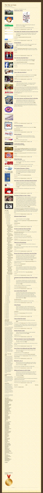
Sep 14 (8, 282)
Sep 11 (8, 285)
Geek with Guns (7, 413)
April (7, 299)
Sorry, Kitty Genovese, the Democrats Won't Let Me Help (26, 98)
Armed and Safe (7, 401)
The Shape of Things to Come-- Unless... (22, 195)
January (7, 302)
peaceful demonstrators (20, 376)
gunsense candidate (17, 149)
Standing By (6, 447)
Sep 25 (8, 222)
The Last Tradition (7, 422)
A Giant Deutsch (9, 228)
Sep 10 (8, 286)
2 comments (28, 40)
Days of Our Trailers (7, 408)
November (7, 215)
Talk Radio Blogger (7, 448)
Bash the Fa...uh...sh (18, 360)
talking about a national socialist (22, 48)
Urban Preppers (9, 261)
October (7, 216)
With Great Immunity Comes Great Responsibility (9, 267)
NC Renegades (6, 430)
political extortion (25, 355)
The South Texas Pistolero (8, 451)
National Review (22, 263)
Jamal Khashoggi (31, 63)
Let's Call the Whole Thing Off (20, 290)
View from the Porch (7, 455)
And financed (16, 311)
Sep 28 (8, 220)
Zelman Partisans (7, 460)
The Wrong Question (9, 237)
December (7, 214)
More (19, 35)
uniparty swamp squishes (31, 354)
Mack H (16, 52)
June (7, 297)
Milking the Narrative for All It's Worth (22, 370)
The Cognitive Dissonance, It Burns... (9, 242)
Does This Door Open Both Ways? (21, 57)
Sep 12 (8, 284)
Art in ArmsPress (7, 402)
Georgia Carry (6, 414)
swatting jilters (24, 220)
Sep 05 (8, 290)
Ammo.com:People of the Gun (8, 400)
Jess (15, 249)
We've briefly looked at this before (19, 231)
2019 (6, 303)
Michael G (16, 38)
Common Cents (7, 406)
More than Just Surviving (8, 428)
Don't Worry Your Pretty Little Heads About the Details (25, 180)
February (7, 301)
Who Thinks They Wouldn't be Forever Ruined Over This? (10, 226)
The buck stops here (17, 223)
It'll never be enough (17, 130)
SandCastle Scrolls (7, 441)
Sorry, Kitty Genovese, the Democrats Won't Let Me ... (10, 235)
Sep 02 (8, 293)
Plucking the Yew (7, 435)
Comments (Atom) (21, 386)
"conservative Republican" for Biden (21, 62)
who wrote (20, 265)
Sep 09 (8, 287)
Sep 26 (8, 221)
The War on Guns (10, 5)
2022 (6, 211)
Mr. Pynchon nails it (17, 128)
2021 (6, 212)
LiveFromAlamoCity (7, 423)
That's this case (16, 164)
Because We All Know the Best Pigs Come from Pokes (10, 255)
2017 (6, 305)
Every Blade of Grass (7, 410)
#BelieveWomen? (9, 238)
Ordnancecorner (7, 434)
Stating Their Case (9, 240)
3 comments (28, 336)
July (7, 296)
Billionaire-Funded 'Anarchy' (20, 216)
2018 (6, 304)
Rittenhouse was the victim (22, 286)
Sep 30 (8, 218)
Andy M (16, 155)
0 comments (28, 55)
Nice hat (15, 146)
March (7, 300)
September (7, 217)
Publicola (6, 437)
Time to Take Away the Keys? (20, 72)
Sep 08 (8, 288)
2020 (6, 213)
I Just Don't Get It (9, 233)
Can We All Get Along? (10, 239)
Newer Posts (16, 384)
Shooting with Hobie (7, 443)
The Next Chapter (7, 449)
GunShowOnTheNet (7, 417)
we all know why (26, 352)
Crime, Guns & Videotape (8, 407)
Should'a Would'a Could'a (19, 330)
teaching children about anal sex (32, 220)
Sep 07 (8, 289)
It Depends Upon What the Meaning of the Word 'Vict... (10, 258)
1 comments (28, 29)
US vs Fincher (6, 454)
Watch (20, 162)
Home (26, 384)
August (7, 295)
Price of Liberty (7, 436)
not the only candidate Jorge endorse (22, 148)
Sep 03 (8, 292)
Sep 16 (8, 280)
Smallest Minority (7, 446)
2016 (6, 306)
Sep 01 (8, 294)
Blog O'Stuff (6, 403)
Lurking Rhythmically (7, 424)
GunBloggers (6, 415)
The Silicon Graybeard (7, 450)
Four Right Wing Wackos (8, 411)
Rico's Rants (6, 440)
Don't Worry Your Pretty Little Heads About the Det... (10, 245)
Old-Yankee (6, 433)
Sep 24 (8, 223)
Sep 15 (8, 281)
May (7, 298)
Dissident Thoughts (7, 409)
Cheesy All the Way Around (20, 318)
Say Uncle (6, 442)
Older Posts (36, 384)
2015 (6, 307)
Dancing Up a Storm (9, 224)
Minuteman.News (7, 427)
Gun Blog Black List (7, 416)
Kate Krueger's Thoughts (8, 421)
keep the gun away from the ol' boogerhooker (22, 76)
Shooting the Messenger (8, 444)
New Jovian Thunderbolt (8, 431)
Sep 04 (8, 291)
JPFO (5, 420)
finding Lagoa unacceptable (30, 261)
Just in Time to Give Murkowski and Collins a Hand (9, 270)
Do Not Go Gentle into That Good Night (22, 228)
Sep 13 (8, 283)
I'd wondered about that (17, 299)
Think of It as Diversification (20, 242)
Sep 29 (8, 219)
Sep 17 (8, 279)
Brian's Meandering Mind (8, 404)
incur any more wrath (23, 152)
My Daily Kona (7, 429)
